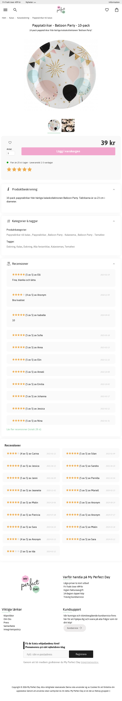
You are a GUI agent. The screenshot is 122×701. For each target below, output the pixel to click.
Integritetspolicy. (90, 662)
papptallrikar (23, 197)
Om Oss (7, 619)
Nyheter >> (31, 2)
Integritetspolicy (12, 629)
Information (114, 2)
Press (6, 622)
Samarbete (9, 626)
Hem (4, 18)
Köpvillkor (9, 615)
